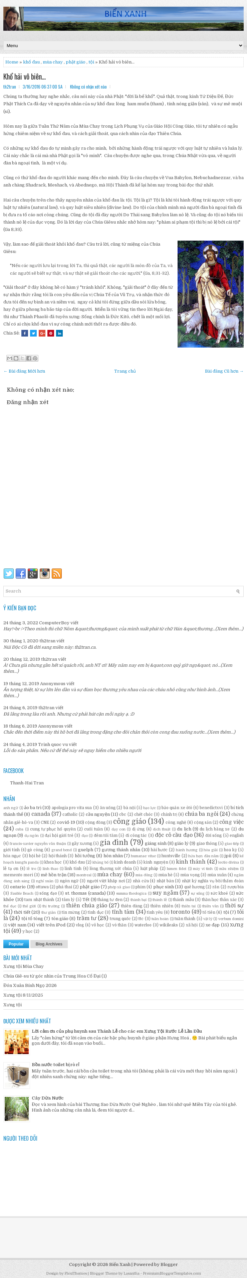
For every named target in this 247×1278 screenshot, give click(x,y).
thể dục (9, 906)
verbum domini (231, 919)
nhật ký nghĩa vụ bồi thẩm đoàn (213, 881)
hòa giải (211, 850)
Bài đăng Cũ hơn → (224, 371)
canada (40, 814)
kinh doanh (125, 862)
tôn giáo (59, 918)
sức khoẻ (219, 893)
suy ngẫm (165, 893)
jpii (227, 855)
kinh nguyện (156, 862)
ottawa (42, 887)
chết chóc (143, 814)
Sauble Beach (22, 893)
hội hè (35, 856)
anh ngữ (10, 808)
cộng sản (203, 822)
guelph (85, 849)
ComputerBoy (54, 622)
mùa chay (53, 62)
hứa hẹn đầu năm (203, 856)
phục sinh (163, 886)
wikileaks (169, 925)
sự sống (198, 893)
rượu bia (235, 887)
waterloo (143, 925)
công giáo (129, 821)
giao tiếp (232, 844)
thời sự (234, 906)
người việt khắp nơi (106, 881)
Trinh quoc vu (53, 744)
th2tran (47, 640)
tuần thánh (185, 918)
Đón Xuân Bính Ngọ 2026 (30, 985)
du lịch (184, 829)
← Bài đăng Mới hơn (24, 371)
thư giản (48, 912)
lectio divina (228, 862)
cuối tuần (93, 829)
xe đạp (213, 924)
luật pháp (150, 868)
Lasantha (131, 1273)
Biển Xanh (120, 1264)
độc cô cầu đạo (173, 835)
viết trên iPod (51, 924)
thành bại (139, 900)
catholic (70, 814)
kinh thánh (191, 862)
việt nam (17, 924)
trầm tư (86, 918)
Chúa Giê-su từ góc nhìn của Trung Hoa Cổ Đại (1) (55, 976)
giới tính (11, 850)
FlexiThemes (75, 1273)
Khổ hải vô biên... (24, 76)
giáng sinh (156, 843)
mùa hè (165, 875)
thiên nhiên (162, 906)
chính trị (169, 814)
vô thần (119, 925)
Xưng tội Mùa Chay (23, 966)
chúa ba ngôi (201, 814)
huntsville (171, 856)
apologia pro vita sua (72, 807)
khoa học (53, 862)
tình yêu (155, 912)
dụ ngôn (31, 836)
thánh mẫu (183, 899)
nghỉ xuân (45, 881)
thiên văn (210, 906)
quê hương (194, 887)
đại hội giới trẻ (59, 835)
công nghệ (176, 822)
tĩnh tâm (123, 912)
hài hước (159, 850)
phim (141, 887)
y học (27, 931)
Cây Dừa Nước (48, 1098)
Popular (16, 944)
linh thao (50, 869)
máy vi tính (203, 869)
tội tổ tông (32, 918)
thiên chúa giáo (86, 906)
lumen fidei (176, 869)
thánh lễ (160, 900)
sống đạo (48, 893)
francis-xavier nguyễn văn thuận (38, 844)
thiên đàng (131, 906)
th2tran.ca (84, 647)
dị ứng (138, 829)
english (237, 835)
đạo (84, 836)
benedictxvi (211, 807)
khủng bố (100, 862)
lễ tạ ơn (10, 868)
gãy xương (82, 843)
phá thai (64, 887)
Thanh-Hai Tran (27, 782)
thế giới (29, 906)
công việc (231, 822)
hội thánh (58, 856)
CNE (45, 822)
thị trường (51, 906)
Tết (85, 899)
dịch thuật (161, 829)
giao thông (207, 843)
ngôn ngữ (69, 881)
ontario (18, 886)
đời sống (213, 835)
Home (11, 62)
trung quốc (120, 918)
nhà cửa (141, 881)
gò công (35, 850)
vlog (80, 925)
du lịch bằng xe (215, 829)
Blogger (169, 1264)
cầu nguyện (98, 814)
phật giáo (89, 886)
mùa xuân (217, 875)
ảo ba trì (32, 807)
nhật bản (165, 881)
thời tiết (22, 912)
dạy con (118, 829)
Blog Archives (49, 944)
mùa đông (144, 875)
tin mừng (71, 912)
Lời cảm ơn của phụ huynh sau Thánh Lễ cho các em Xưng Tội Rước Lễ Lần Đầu (117, 1031)
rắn (215, 887)
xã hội (192, 925)
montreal (83, 875)
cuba (19, 829)
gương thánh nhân (121, 849)
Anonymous (52, 683)
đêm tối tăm (105, 835)
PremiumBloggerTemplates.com (172, 1273)
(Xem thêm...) (229, 628)
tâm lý (68, 899)
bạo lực (149, 808)
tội (91, 62)
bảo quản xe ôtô (177, 807)
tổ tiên (209, 912)
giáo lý (182, 843)
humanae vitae (143, 856)
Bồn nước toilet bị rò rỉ (55, 1064)
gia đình (114, 843)
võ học (97, 925)
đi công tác (136, 835)
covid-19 (66, 822)
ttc (141, 918)
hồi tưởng (85, 855)
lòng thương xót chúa (111, 868)
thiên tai (189, 906)
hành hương (187, 850)
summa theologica (131, 893)
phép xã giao (119, 887)
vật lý (207, 919)
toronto (180, 912)
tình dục (95, 912)
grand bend (61, 850)
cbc (122, 814)
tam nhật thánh (39, 899)
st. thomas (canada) (85, 893)
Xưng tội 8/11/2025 (23, 995)
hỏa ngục (12, 856)
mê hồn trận (53, 874)
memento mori (18, 875)
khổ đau (31, 62)
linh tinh (73, 868)
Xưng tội (12, 1004)
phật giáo (75, 62)
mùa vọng (190, 875)
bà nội (129, 807)
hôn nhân (113, 855)
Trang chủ (125, 371)
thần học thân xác (219, 899)
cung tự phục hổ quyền (53, 829)
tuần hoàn (160, 919)
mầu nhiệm (229, 869)
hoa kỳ (230, 850)
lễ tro (31, 869)
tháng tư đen (109, 899)
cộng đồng (95, 822)
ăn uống (107, 807)
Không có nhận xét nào (88, 86)
